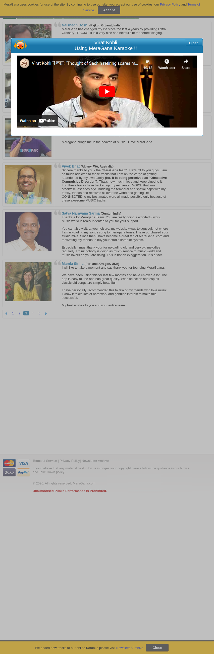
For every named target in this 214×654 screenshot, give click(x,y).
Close (193, 43)
